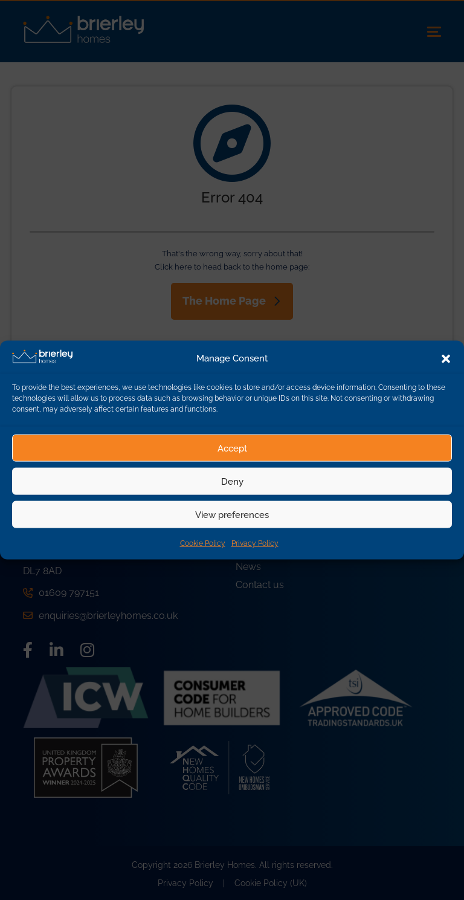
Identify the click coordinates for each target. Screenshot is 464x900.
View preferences (232, 514)
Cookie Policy (202, 543)
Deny (232, 481)
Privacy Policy (255, 543)
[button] (446, 358)
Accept (232, 447)
